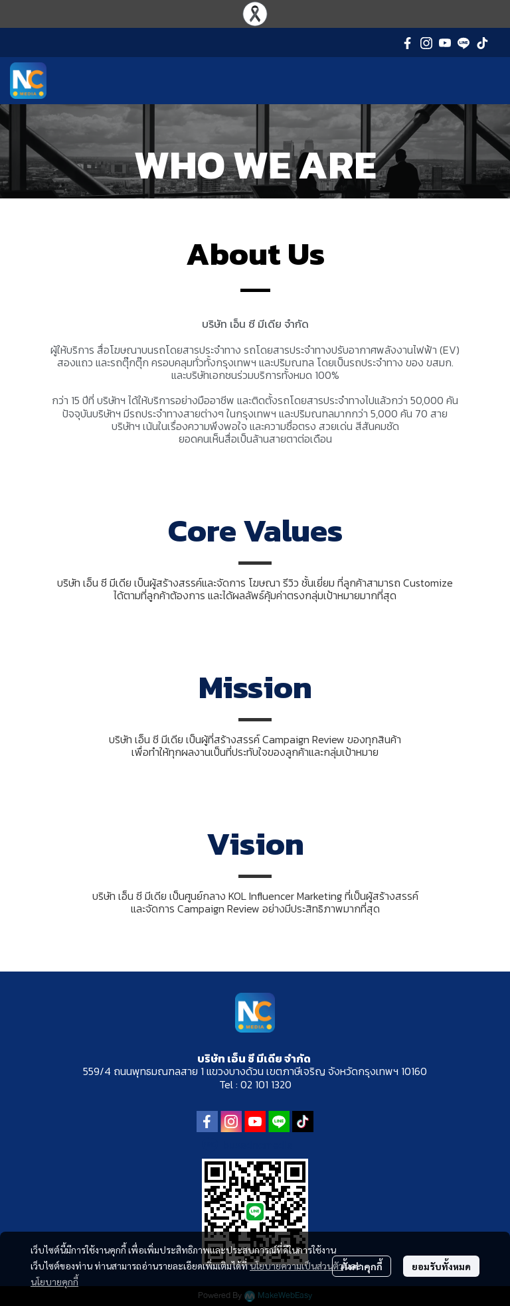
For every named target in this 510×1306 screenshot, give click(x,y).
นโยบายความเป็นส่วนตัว (296, 1265)
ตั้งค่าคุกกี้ (361, 1266)
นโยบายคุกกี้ (54, 1281)
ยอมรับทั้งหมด (441, 1266)
